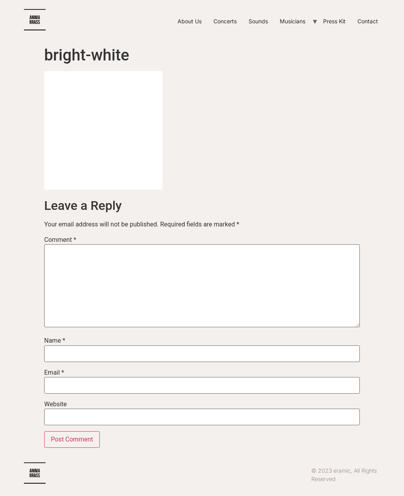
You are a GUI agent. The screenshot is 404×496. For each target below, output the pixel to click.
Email (54, 373)
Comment (60, 240)
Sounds (258, 21)
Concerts (225, 21)
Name (54, 341)
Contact (367, 21)
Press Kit (334, 21)
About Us (190, 21)
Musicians (292, 21)
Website (55, 404)
